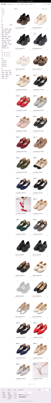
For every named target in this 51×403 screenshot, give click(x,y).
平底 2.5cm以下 (4, 60)
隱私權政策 (4, 397)
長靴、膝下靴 (9, 40)
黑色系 (3, 70)
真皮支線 (22, 4)
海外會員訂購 (10, 395)
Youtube (15, 398)
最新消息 (26, 4)
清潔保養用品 (4, 47)
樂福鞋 (10, 29)
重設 (11, 24)
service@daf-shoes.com (26, 394)
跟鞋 (2, 29)
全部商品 (8, 4)
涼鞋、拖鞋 (6, 29)
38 (4, 54)
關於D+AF (4, 392)
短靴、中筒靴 (4, 40)
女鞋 (18, 4)
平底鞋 (6, 34)
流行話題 (30, 4)
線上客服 (9, 398)
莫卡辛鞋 (9, 36)
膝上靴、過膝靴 (4, 42)
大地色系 (6, 72)
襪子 (7, 47)
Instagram (15, 393)
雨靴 (8, 42)
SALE (34, 4)
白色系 (6, 70)
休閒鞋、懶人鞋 (7, 32)
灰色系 (10, 70)
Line (14, 392)
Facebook (15, 395)
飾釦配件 (10, 44)
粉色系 (10, 72)
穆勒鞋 (3, 38)
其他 (6, 78)
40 (9, 54)
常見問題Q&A (10, 397)
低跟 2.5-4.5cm (4, 62)
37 (2, 54)
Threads (15, 396)
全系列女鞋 (6, 38)
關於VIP (9, 392)
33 (2, 52)
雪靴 (2, 44)
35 (6, 52)
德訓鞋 (3, 32)
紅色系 (3, 74)
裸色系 (3, 72)
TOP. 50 (15, 4)
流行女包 (6, 44)
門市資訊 (4, 395)
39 (6, 54)
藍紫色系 (3, 76)
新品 (12, 4)
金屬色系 (7, 76)
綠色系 (10, 74)
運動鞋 (3, 34)
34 (4, 52)
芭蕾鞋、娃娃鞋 (4, 36)
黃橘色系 (6, 74)
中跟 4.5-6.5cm (4, 64)
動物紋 (3, 78)
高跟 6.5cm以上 (4, 66)
